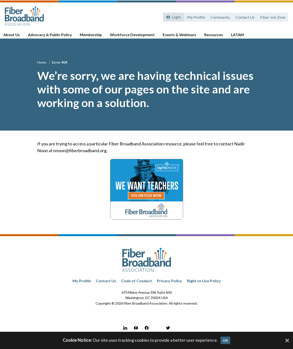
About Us (16, 37)
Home (42, 68)
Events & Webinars (180, 37)
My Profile (195, 16)
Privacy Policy (169, 286)
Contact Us (244, 16)
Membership (94, 37)
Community (219, 16)
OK (225, 340)
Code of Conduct (136, 286)
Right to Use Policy (204, 286)
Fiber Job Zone (272, 16)
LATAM (236, 37)
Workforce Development (134, 37)
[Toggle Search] (282, 37)
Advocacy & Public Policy (53, 37)
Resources (213, 37)
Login (175, 16)
